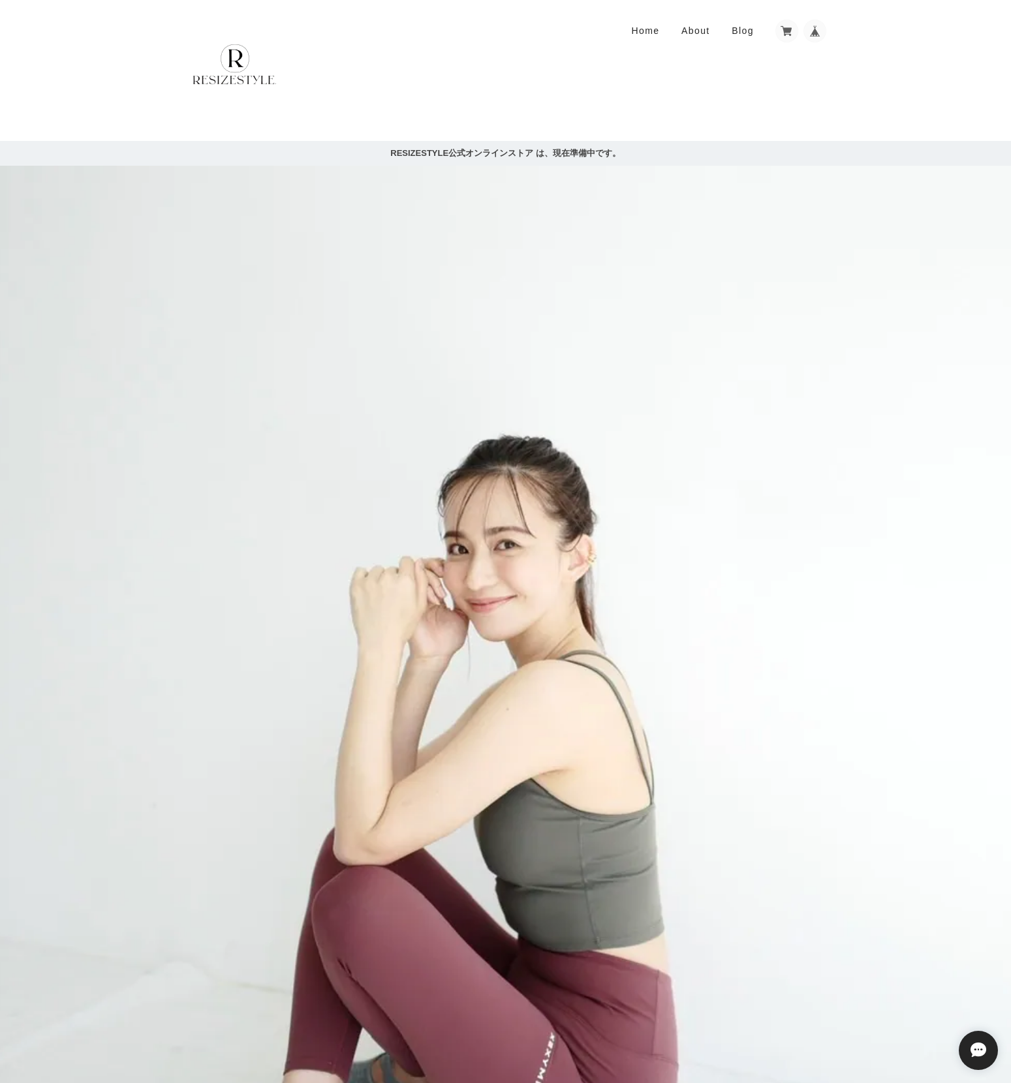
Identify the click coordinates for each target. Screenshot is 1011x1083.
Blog (743, 30)
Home (645, 30)
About (695, 30)
